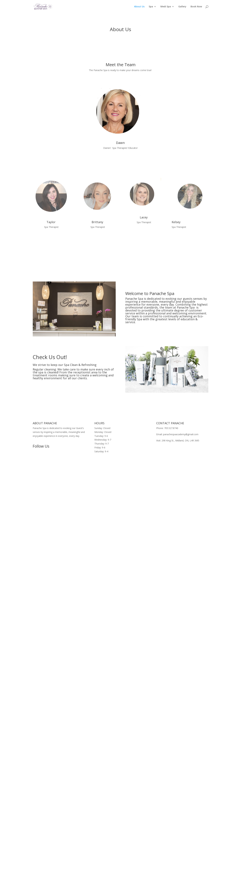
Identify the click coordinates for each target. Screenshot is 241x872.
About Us (139, 6)
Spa (151, 6)
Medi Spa (165, 6)
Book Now (196, 6)
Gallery (182, 6)
